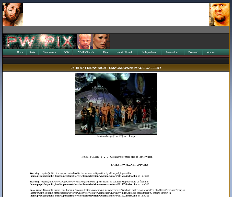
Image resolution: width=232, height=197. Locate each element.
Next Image (129, 136)
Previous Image (105, 136)
